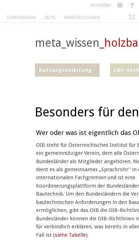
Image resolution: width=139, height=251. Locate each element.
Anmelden (101, 5)
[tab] (21, 16)
